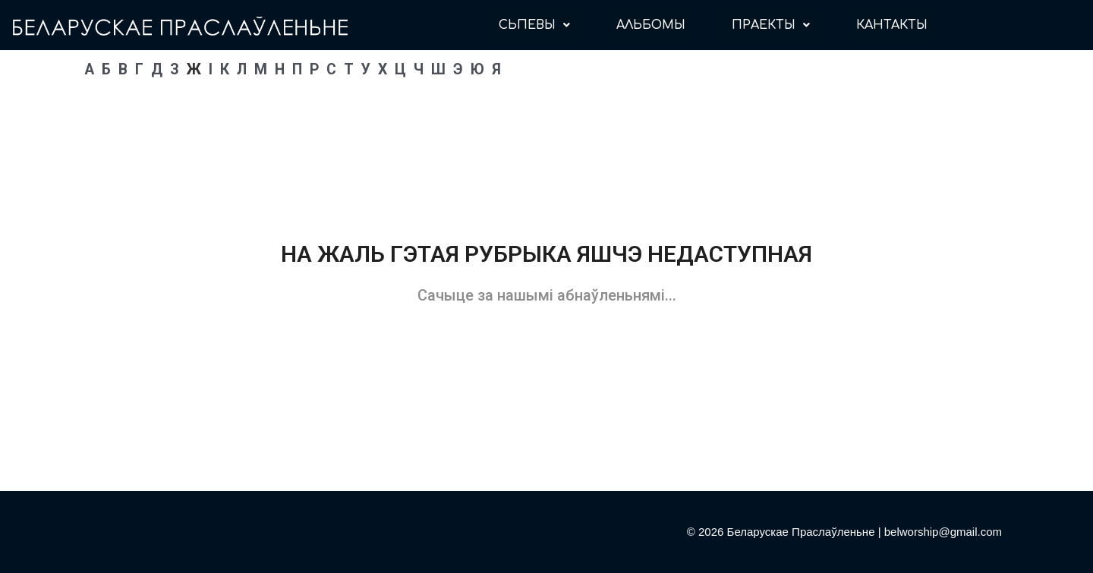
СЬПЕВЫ (534, 25)
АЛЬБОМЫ (650, 25)
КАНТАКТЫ (892, 25)
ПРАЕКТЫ (771, 25)
